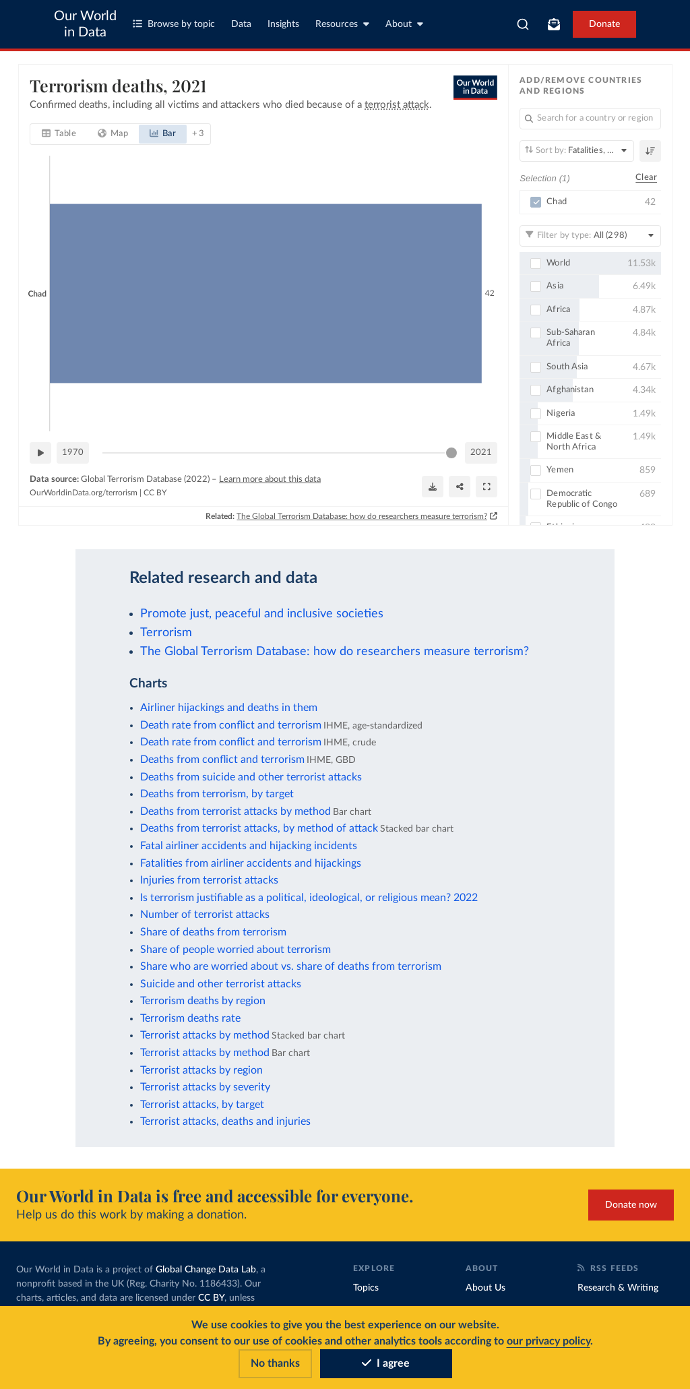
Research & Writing (617, 1288)
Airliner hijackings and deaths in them (228, 707)
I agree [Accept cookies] (386, 1363)
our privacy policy (548, 1341)
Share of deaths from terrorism (213, 932)
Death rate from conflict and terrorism (230, 725)
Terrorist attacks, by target (202, 1104)
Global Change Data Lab (206, 1269)
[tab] (59, 134)
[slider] (451, 452)
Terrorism (166, 632)
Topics (366, 1288)
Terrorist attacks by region (201, 1070)
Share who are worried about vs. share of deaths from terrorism (290, 966)
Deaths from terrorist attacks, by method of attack (259, 828)
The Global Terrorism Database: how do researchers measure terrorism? (362, 516)
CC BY (155, 493)
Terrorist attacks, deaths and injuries (225, 1121)
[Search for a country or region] (590, 118)
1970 (73, 452)
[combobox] (523, 24)
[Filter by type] (590, 235)
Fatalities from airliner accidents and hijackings (250, 863)
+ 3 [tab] (197, 133)
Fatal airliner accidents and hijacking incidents (248, 845)
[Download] (432, 486)
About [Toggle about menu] (404, 24)
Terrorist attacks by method (205, 1035)
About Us (485, 1288)
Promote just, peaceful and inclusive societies (261, 613)
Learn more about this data (270, 479)
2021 (481, 452)
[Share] (459, 486)
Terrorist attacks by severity (205, 1087)
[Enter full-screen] (486, 486)
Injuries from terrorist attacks (209, 880)
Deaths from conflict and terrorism (222, 759)
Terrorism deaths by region (202, 1000)
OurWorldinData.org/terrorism (83, 493)
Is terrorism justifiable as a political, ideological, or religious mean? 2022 (309, 897)
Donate (604, 24)
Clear (646, 177)
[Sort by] (577, 151)
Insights (283, 24)
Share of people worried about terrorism (235, 949)
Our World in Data (85, 24)
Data (241, 24)
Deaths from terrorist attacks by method (235, 811)
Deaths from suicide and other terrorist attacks (251, 777)
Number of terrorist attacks (205, 914)
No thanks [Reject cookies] (275, 1363)
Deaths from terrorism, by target (217, 794)
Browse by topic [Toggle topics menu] (174, 24)
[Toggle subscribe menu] (553, 24)
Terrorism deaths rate (190, 1018)
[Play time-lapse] (40, 453)
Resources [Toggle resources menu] (342, 24)
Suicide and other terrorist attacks (220, 984)
